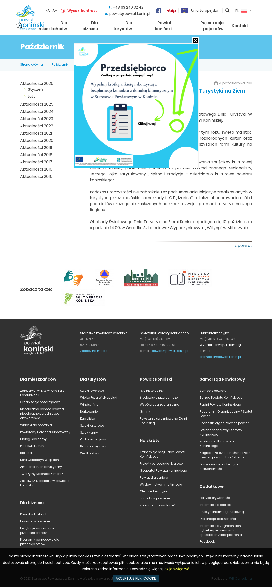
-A (47, 10)
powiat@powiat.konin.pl (129, 13)
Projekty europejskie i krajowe (161, 463)
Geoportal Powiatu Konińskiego (163, 470)
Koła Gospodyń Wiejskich (39, 460)
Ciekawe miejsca (93, 439)
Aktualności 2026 (36, 83)
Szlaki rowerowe (92, 391)
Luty (31, 96)
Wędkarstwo (89, 453)
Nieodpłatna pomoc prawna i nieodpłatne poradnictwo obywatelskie (42, 413)
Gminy (145, 411)
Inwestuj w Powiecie (35, 521)
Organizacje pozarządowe (40, 402)
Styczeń (35, 89)
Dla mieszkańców (53, 26)
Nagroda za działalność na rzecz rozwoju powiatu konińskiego (225, 455)
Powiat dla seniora (154, 477)
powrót (245, 245)
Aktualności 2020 (36, 140)
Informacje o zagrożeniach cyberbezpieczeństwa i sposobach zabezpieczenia (221, 530)
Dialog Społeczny (33, 439)
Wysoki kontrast (82, 10)
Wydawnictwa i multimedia (161, 484)
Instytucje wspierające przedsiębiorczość (37, 530)
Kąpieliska (87, 418)
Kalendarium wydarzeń (158, 505)
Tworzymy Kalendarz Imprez (41, 474)
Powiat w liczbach (33, 514)
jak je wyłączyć (176, 568)
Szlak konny (89, 432)
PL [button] (241, 11)
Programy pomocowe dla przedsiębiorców (39, 542)
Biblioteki (26, 453)
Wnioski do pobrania (36, 425)
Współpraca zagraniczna (159, 404)
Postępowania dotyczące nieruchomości (219, 466)
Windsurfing (89, 404)
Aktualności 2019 (36, 147)
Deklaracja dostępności (218, 519)
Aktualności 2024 (37, 111)
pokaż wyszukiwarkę (227, 10)
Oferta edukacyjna (154, 491)
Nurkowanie (89, 411)
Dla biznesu (90, 26)
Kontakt (240, 26)
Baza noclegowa (93, 446)
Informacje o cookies (216, 505)
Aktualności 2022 (36, 126)
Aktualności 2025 (36, 104)
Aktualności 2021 (36, 133)
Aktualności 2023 (36, 119)
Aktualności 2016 (36, 169)
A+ (54, 10)
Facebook (207, 541)
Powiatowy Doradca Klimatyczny (45, 432)
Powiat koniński (163, 26)
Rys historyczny (152, 391)
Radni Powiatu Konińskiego (220, 404)
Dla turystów (122, 26)
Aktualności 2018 (36, 155)
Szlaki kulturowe (92, 425)
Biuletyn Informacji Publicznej (222, 512)
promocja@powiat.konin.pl (220, 357)
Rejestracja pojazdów (212, 26)
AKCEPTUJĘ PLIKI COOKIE (136, 578)
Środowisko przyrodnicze (159, 397)
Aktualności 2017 (36, 162)
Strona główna (31, 64)
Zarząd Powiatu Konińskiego (221, 397)
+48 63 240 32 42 (128, 7)
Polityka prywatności (215, 498)
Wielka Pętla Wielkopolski (98, 397)
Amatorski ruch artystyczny (41, 467)
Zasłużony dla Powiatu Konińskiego (217, 443)
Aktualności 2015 (36, 176)
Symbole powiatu (213, 391)
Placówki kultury (32, 446)
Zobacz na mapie (93, 351)
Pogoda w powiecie (155, 498)
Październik (60, 64)
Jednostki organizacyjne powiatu (225, 423)
